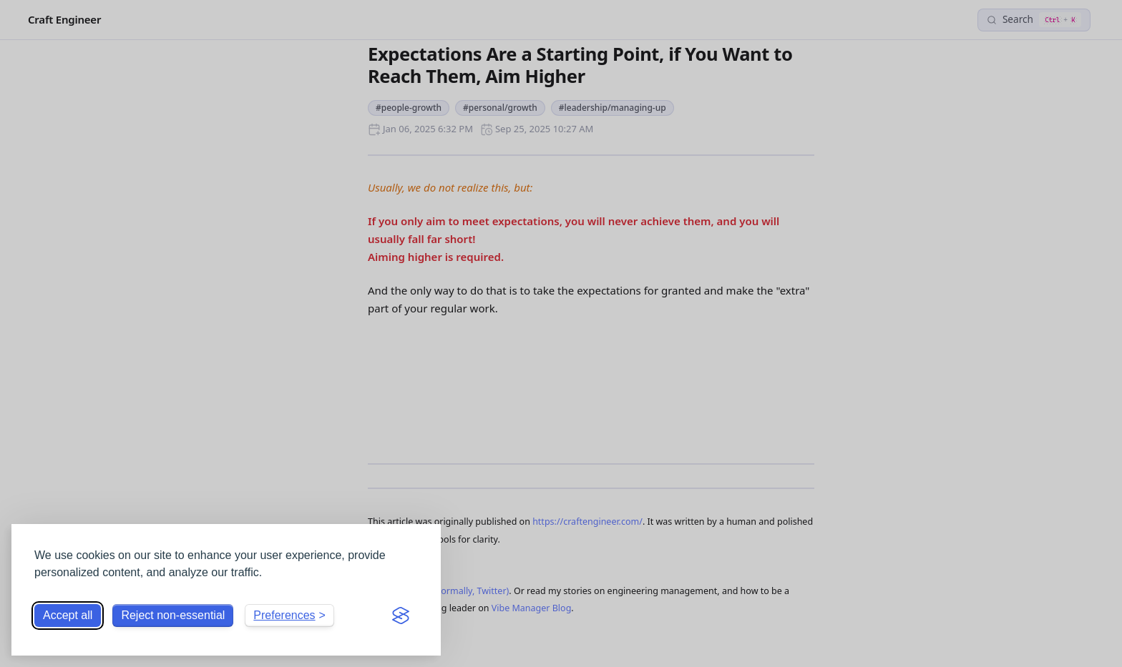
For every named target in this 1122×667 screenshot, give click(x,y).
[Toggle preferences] (289, 615)
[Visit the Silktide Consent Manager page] (401, 615)
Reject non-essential (173, 615)
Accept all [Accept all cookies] (67, 615)
